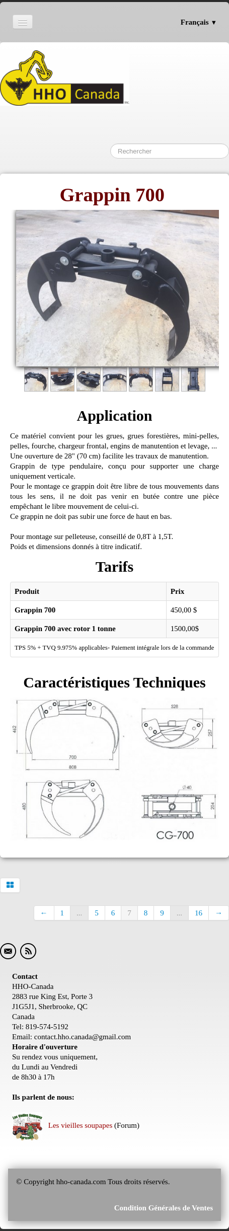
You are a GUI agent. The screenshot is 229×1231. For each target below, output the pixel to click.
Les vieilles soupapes (62, 1125)
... (79, 913)
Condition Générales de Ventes (162, 1208)
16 (198, 913)
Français (199, 22)
